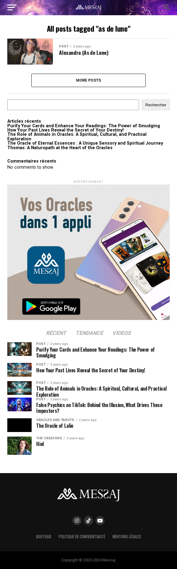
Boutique (43, 537)
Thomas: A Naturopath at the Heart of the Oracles (60, 147)
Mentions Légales (127, 537)
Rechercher (155, 105)
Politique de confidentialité (82, 537)
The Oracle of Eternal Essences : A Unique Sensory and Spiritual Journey (85, 143)
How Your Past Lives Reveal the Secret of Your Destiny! (65, 130)
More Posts (88, 80)
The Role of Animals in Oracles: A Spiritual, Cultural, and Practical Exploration (77, 137)
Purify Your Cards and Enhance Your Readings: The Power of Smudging (83, 125)
